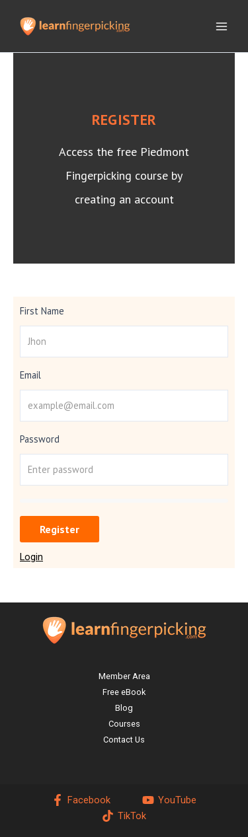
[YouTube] (169, 800)
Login (31, 557)
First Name (42, 311)
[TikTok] (124, 816)
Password (40, 439)
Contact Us (124, 740)
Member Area (124, 676)
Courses (124, 724)
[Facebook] (81, 800)
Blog (124, 708)
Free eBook (124, 692)
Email (30, 375)
